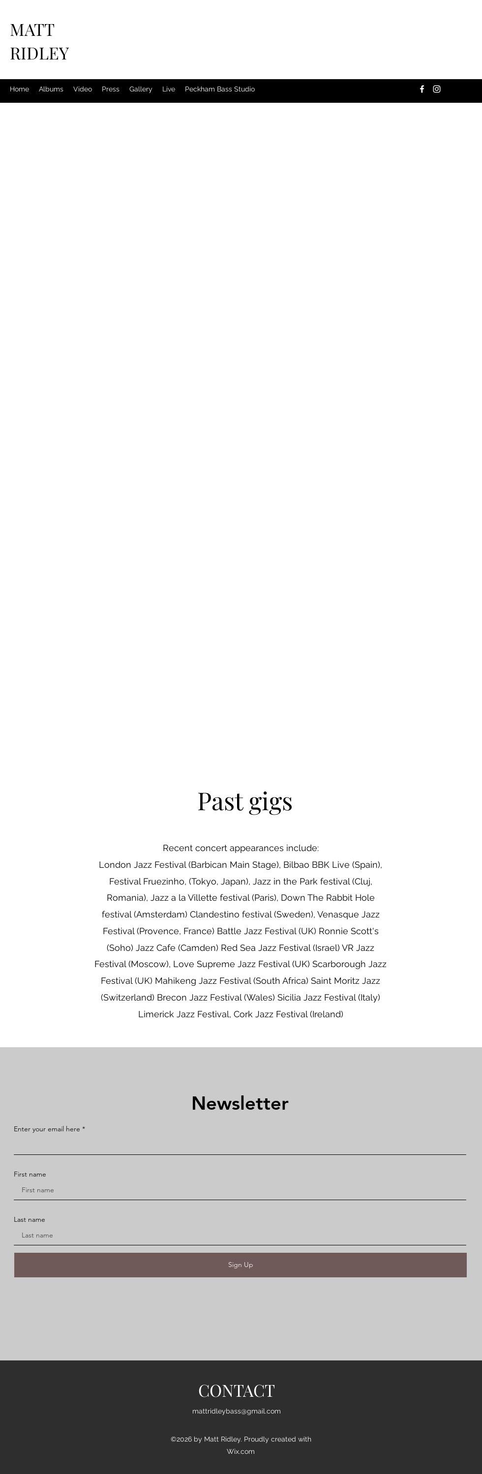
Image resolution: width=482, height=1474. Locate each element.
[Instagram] (437, 89)
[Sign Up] (240, 1265)
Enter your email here (47, 1128)
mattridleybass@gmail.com (236, 1411)
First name (30, 1174)
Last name (29, 1219)
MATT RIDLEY (39, 41)
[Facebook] (422, 89)
